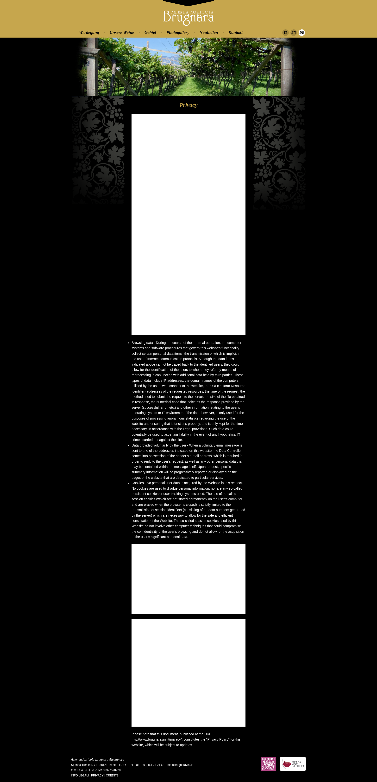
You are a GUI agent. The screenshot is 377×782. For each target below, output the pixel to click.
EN (293, 32)
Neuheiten (209, 32)
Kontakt (235, 32)
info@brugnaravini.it (180, 765)
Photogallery (177, 32)
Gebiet (150, 32)
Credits (112, 775)
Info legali (80, 775)
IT (285, 32)
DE (302, 32)
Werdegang (89, 32)
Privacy (97, 775)
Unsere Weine (121, 32)
